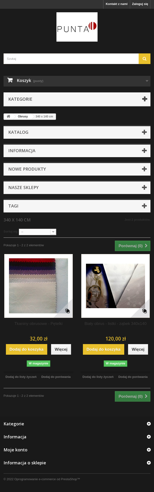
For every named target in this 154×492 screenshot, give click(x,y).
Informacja (21, 150)
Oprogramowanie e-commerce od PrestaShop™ (47, 479)
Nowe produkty (27, 169)
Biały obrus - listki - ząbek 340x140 (116, 323)
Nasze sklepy (23, 187)
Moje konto (15, 450)
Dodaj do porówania (56, 377)
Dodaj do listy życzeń (20, 377)
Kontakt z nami (117, 4)
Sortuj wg (10, 231)
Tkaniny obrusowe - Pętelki (38, 323)
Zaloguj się (140, 4)
